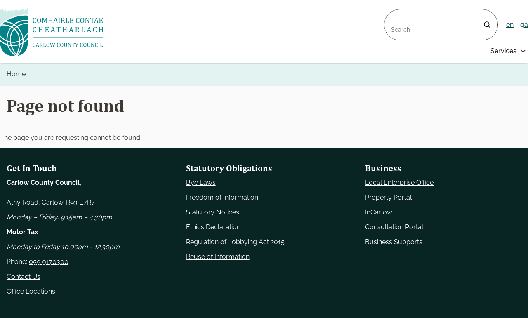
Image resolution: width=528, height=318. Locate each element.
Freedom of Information (222, 197)
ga (524, 24)
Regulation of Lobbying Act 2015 (235, 242)
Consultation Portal (394, 227)
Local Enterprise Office (399, 182)
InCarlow (378, 212)
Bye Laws (201, 182)
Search (395, 14)
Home (16, 74)
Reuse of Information (218, 257)
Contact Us (23, 276)
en (510, 24)
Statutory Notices (212, 212)
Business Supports (393, 242)
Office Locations (31, 291)
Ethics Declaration (213, 227)
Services (503, 51)
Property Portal (388, 197)
